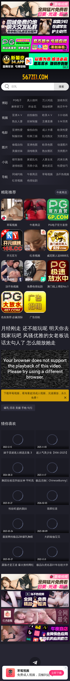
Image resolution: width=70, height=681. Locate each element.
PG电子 (17, 100)
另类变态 (62, 136)
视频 (5, 118)
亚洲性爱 (17, 130)
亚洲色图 (32, 144)
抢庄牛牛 (62, 106)
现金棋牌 (47, 106)
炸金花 (32, 106)
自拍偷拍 (32, 115)
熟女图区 (47, 151)
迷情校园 (17, 165)
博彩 (5, 103)
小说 (5, 162)
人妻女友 (47, 159)
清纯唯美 (32, 151)
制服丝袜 (17, 136)
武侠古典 (62, 159)
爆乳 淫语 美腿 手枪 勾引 (18, 407)
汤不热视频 (62, 174)
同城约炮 (17, 174)
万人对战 (47, 100)
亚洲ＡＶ (17, 115)
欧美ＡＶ (47, 115)
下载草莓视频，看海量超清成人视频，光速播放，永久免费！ (35, 395)
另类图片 (62, 151)
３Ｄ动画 (62, 115)
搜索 (61, 86)
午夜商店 (32, 174)
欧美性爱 (62, 130)
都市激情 (17, 159)
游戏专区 (62, 100)
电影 (5, 132)
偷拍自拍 (32, 130)
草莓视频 (47, 174)
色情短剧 (32, 180)
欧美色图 (47, 144)
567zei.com (35, 77)
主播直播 (47, 121)
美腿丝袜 (17, 151)
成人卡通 (47, 130)
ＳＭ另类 (62, 121)
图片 (5, 147)
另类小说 (32, 165)
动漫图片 (62, 144)
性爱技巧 (62, 165)
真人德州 (32, 100)
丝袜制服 (32, 121)
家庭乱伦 (32, 159)
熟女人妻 (17, 121)
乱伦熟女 (47, 136)
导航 (5, 177)
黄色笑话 (47, 165)
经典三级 (32, 136)
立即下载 (56, 673)
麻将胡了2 (17, 106)
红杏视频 (17, 180)
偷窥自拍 (17, 144)
